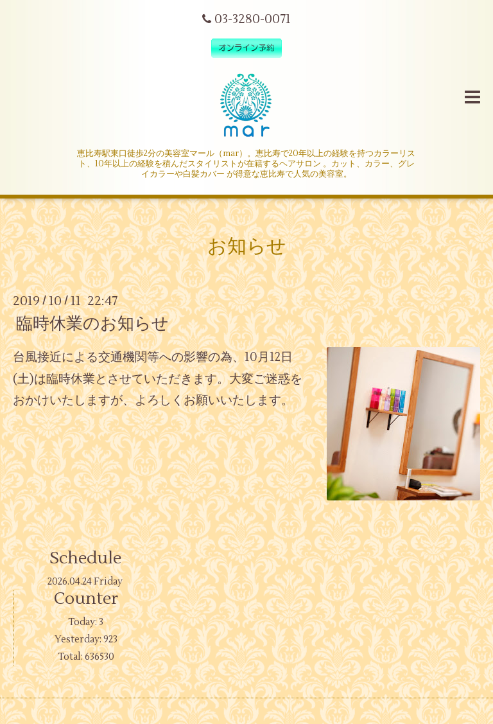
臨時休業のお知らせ (92, 324)
